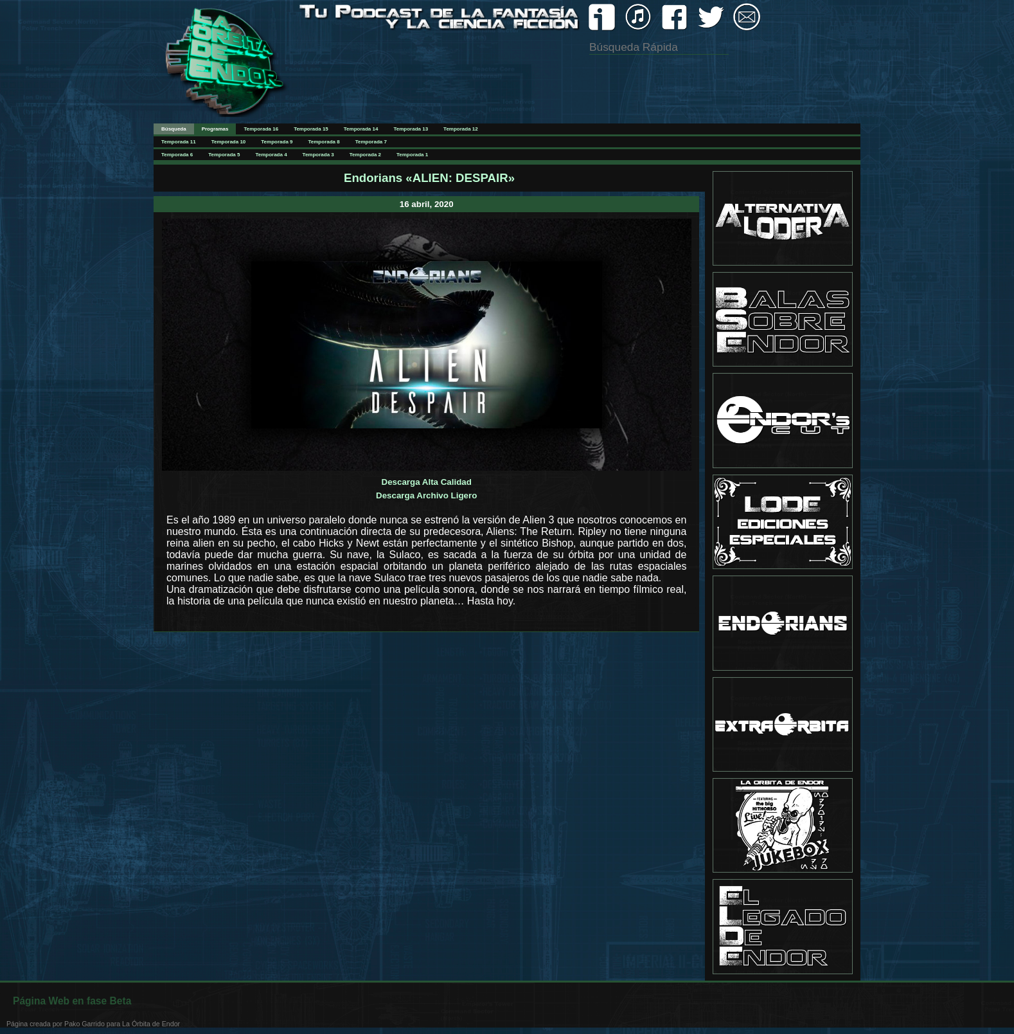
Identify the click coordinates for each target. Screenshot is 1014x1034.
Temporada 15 (311, 129)
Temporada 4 (271, 155)
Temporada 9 (276, 142)
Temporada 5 (224, 155)
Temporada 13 (410, 129)
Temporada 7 (371, 142)
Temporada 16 (261, 129)
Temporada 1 (412, 155)
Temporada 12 (460, 129)
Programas (215, 129)
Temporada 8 (324, 142)
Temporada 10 (228, 142)
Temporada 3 (318, 155)
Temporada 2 (365, 155)
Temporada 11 (178, 142)
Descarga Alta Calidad (427, 482)
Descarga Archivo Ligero (426, 495)
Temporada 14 (361, 129)
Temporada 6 (177, 155)
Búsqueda (173, 129)
